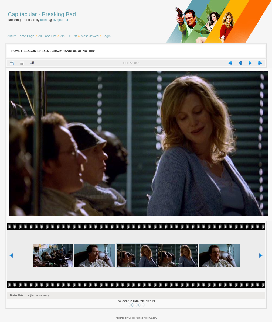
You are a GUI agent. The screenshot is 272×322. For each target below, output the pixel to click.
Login (107, 36)
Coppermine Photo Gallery (142, 318)
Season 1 (31, 51)
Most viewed (90, 36)
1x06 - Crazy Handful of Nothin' (68, 51)
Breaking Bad (59, 14)
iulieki (44, 20)
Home (15, 51)
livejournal (60, 20)
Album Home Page (21, 36)
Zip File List (68, 36)
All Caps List (47, 36)
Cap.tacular (22, 14)
